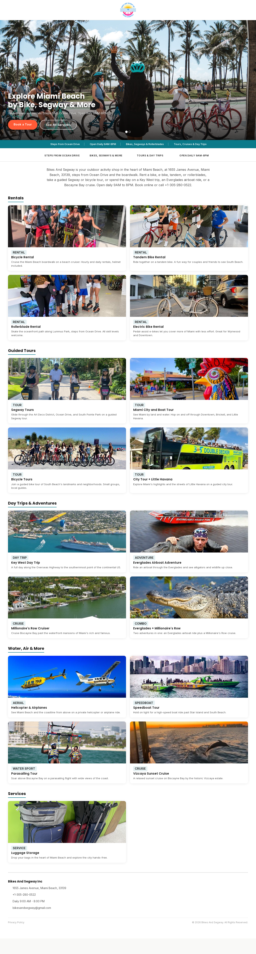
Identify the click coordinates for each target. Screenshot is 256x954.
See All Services (58, 125)
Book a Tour (23, 124)
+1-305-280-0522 (24, 894)
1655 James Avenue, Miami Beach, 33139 (39, 888)
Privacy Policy (16, 922)
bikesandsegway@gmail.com (32, 907)
